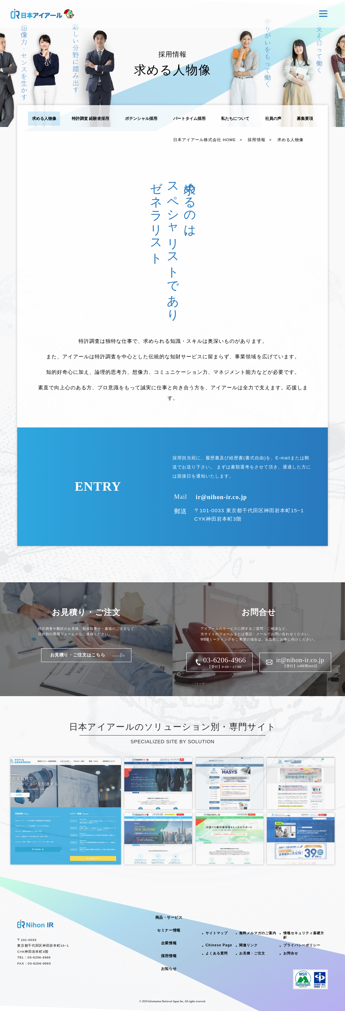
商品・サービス (169, 917)
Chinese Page (219, 945)
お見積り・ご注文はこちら (77, 654)
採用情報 (256, 140)
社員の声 (273, 119)
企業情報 (169, 943)
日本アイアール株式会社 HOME (204, 140)
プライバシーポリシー (301, 945)
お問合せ (290, 953)
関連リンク (248, 945)
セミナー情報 (168, 930)
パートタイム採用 (189, 119)
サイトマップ (217, 933)
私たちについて (235, 119)
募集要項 (305, 119)
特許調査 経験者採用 (90, 119)
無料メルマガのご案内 (257, 933)
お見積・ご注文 (252, 953)
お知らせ (169, 969)
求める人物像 (44, 119)
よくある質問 (217, 953)
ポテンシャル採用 (141, 119)
